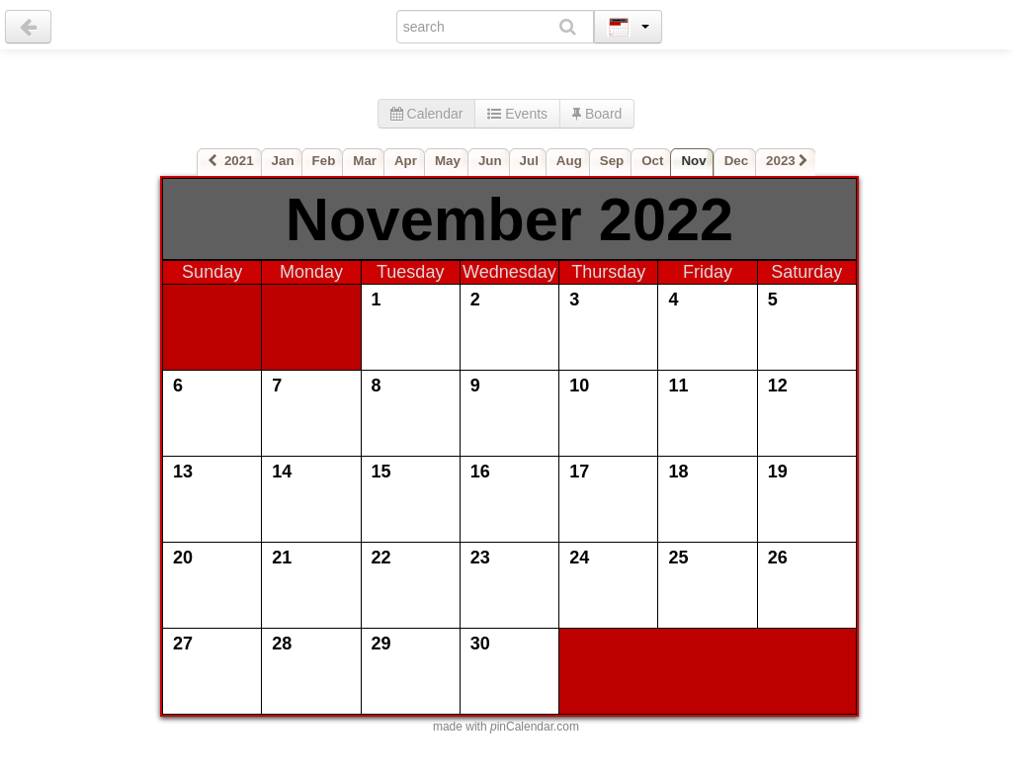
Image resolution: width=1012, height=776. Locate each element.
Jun (490, 160)
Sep (612, 160)
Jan (283, 160)
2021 (231, 160)
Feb (324, 160)
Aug (569, 160)
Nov (693, 160)
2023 (787, 160)
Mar (365, 160)
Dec (736, 160)
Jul (529, 160)
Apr (405, 160)
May (448, 160)
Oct (652, 160)
